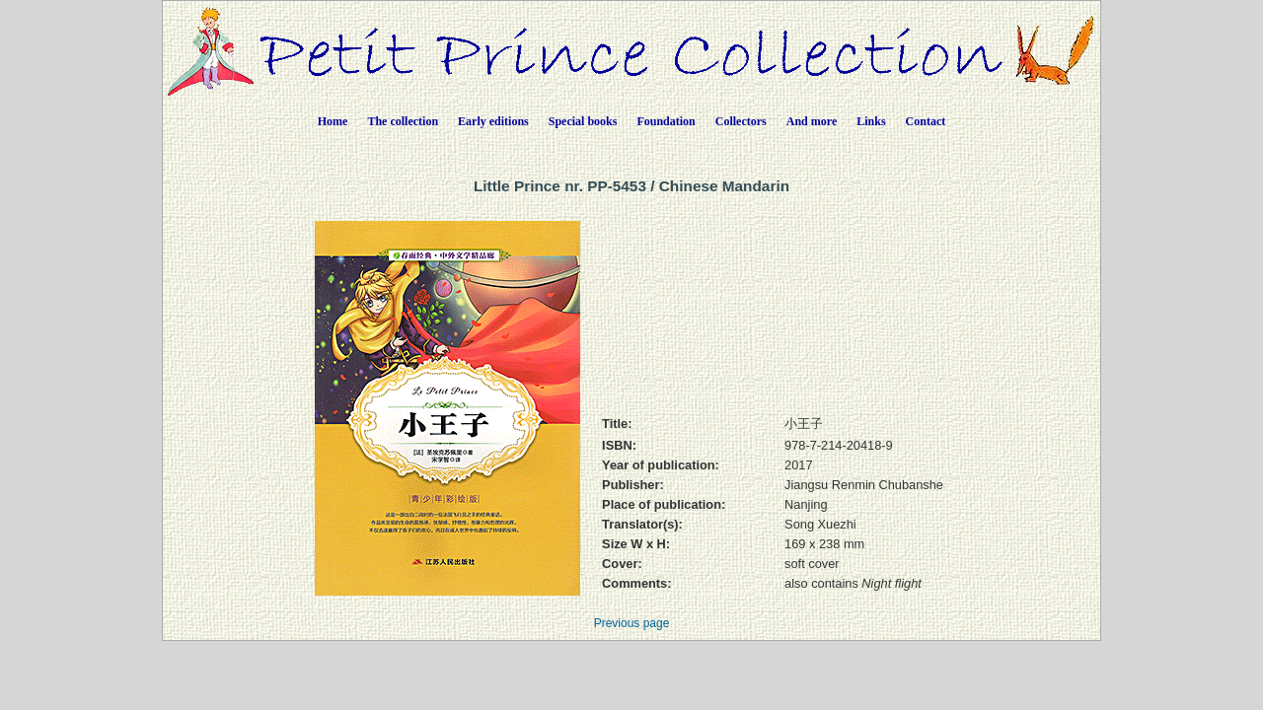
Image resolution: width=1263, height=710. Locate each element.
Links (870, 121)
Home (333, 121)
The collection (402, 121)
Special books (583, 121)
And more (811, 121)
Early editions (493, 121)
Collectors (741, 121)
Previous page (632, 623)
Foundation (665, 121)
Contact (926, 121)
